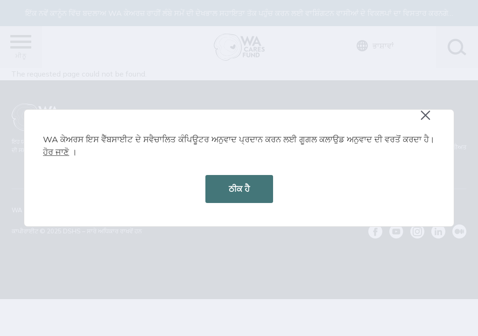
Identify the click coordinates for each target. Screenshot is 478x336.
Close (430, 120)
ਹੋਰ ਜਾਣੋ (56, 152)
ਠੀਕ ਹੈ (239, 188)
